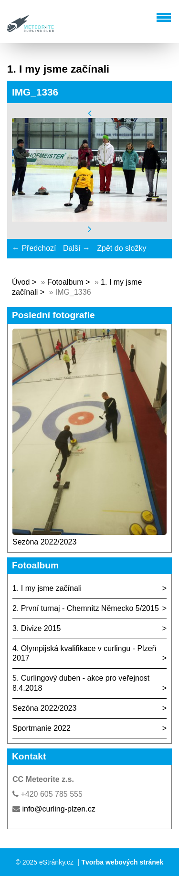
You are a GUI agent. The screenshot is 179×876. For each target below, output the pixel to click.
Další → (76, 248)
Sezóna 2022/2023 (44, 542)
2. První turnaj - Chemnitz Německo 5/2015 (85, 608)
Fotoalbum (65, 282)
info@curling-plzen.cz (58, 809)
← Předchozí (34, 248)
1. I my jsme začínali (47, 588)
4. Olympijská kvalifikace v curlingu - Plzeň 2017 (84, 653)
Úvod (21, 282)
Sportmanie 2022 (41, 728)
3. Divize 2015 (36, 628)
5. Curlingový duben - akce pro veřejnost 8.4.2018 (80, 683)
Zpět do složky (121, 248)
